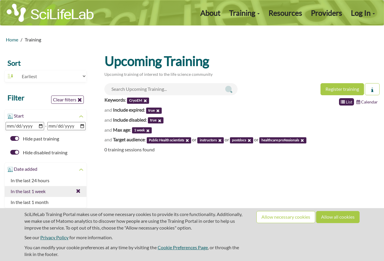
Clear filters (67, 100)
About (210, 13)
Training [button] (244, 13)
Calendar (367, 101)
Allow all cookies (338, 217)
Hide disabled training (38, 152)
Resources (285, 13)
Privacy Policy (54, 237)
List (346, 101)
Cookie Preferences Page (183, 247)
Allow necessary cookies (285, 217)
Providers (326, 13)
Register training (342, 89)
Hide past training (34, 138)
